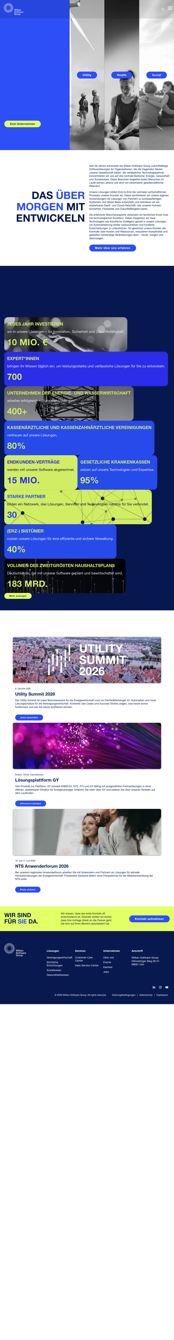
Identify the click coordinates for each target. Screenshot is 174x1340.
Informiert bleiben (30, 1140)
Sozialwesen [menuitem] (54, 1306)
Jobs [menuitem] (106, 1308)
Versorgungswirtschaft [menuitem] (59, 1293)
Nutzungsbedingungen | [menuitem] (125, 1331)
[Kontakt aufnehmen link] (149, 1254)
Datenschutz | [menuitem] (147, 1331)
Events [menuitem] (107, 1298)
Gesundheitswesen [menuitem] (58, 1311)
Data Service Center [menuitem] (87, 1301)
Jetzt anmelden (29, 1054)
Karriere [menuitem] (107, 1303)
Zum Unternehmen (22, 124)
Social (156, 75)
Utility (87, 75)
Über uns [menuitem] (108, 1293)
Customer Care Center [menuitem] (84, 1295)
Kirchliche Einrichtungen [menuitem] (55, 1300)
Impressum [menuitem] (162, 1331)
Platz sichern (28, 1226)
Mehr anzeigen (18, 932)
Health (122, 75)
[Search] (163, 9)
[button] (170, 8)
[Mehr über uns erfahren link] (112, 248)
